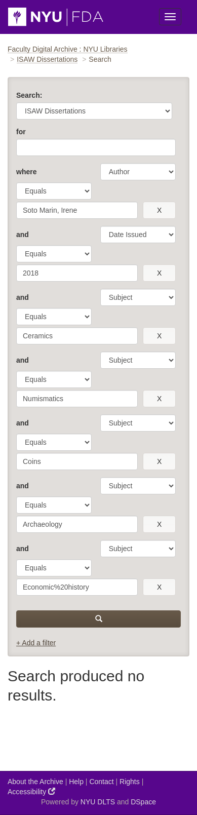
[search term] (77, 210)
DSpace (143, 802)
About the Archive (35, 782)
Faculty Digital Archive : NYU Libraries (68, 49)
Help (76, 782)
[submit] (98, 619)
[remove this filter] (159, 210)
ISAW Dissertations (47, 59)
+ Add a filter (36, 643)
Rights (130, 782)
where (26, 172)
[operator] (54, 191)
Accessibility (31, 791)
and (22, 234)
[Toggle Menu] (170, 16)
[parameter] (138, 171)
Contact (101, 782)
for (21, 132)
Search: (29, 95)
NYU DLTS (98, 802)
